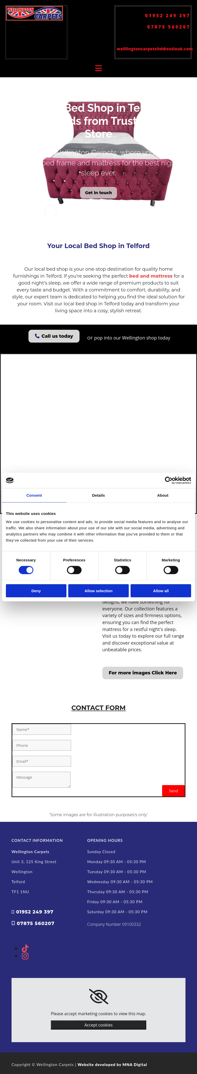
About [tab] (163, 495)
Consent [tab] (34, 495)
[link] (98, 996)
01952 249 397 (167, 15)
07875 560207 (168, 27)
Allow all (161, 590)
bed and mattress (151, 276)
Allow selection (98, 590)
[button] (98, 193)
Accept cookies (98, 1025)
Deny (36, 590)
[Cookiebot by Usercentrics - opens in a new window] (168, 480)
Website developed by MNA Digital (112, 1064)
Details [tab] (98, 495)
